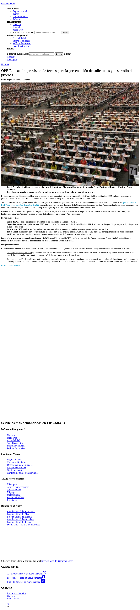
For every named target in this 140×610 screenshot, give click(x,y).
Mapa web (18, 29)
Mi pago (11, 492)
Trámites (17, 19)
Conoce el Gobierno (16, 462)
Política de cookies (22, 43)
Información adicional (10, 265)
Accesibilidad (19, 38)
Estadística (12, 500)
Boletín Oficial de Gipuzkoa (20, 519)
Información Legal (16, 445)
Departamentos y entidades (19, 465)
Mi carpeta (12, 59)
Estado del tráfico (15, 497)
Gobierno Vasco (20, 16)
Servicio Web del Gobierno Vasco (57, 561)
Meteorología (13, 495)
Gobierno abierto (15, 470)
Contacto (17, 24)
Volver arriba (13, 598)
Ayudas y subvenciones (18, 487)
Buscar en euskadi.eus (23, 32)
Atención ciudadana (16, 467)
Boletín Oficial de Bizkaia (19, 516)
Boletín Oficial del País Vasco (21, 511)
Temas (16, 14)
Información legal (21, 40)
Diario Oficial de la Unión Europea (23, 524)
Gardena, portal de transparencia (22, 473)
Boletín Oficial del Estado (19, 522)
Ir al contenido (8, 3)
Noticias (5, 64)
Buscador (17, 27)
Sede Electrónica (21, 46)
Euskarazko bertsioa (16, 593)
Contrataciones (14, 489)
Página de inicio (20, 11)
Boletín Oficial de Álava (18, 514)
